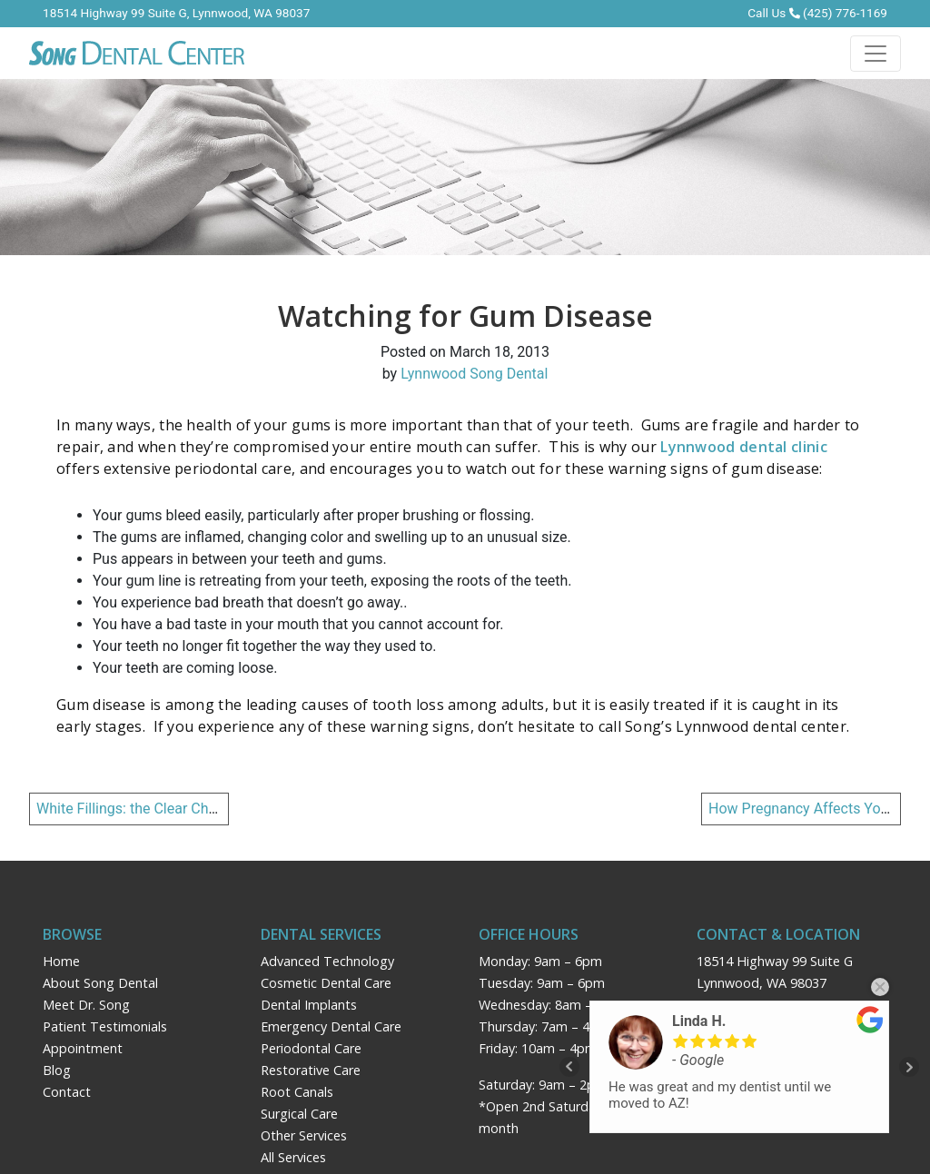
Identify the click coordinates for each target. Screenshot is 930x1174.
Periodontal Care (311, 1048)
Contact (67, 1091)
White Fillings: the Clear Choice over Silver (171, 808)
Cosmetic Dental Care (326, 982)
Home (61, 961)
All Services (293, 1157)
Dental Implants (309, 1004)
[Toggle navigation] (875, 53)
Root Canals (297, 1091)
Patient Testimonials (105, 1026)
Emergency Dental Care (331, 1026)
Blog (57, 1070)
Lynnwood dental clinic (743, 447)
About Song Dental (100, 982)
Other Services (304, 1135)
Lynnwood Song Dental (474, 373)
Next (909, 1067)
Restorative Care (311, 1070)
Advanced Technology (327, 961)
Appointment (83, 1048)
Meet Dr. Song (86, 1004)
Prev (569, 1067)
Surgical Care (299, 1113)
